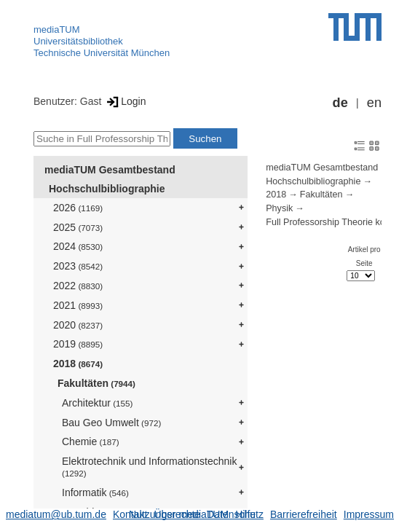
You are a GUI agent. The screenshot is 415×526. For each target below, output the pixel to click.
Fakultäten (96, 383)
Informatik (95, 492)
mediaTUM (56, 29)
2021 (78, 305)
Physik (279, 208)
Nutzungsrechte (164, 514)
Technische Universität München (101, 52)
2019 (78, 344)
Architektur (97, 403)
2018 (78, 363)
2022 (78, 285)
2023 (78, 266)
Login (125, 101)
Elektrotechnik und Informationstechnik (149, 466)
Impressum (369, 514)
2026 (78, 207)
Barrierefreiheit (303, 514)
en (374, 102)
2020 (78, 325)
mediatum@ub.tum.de (56, 514)
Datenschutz (235, 514)
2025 (78, 227)
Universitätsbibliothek (78, 41)
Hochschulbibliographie (107, 189)
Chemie (90, 441)
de (340, 102)
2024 (78, 246)
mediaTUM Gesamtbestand (109, 170)
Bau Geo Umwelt (111, 422)
